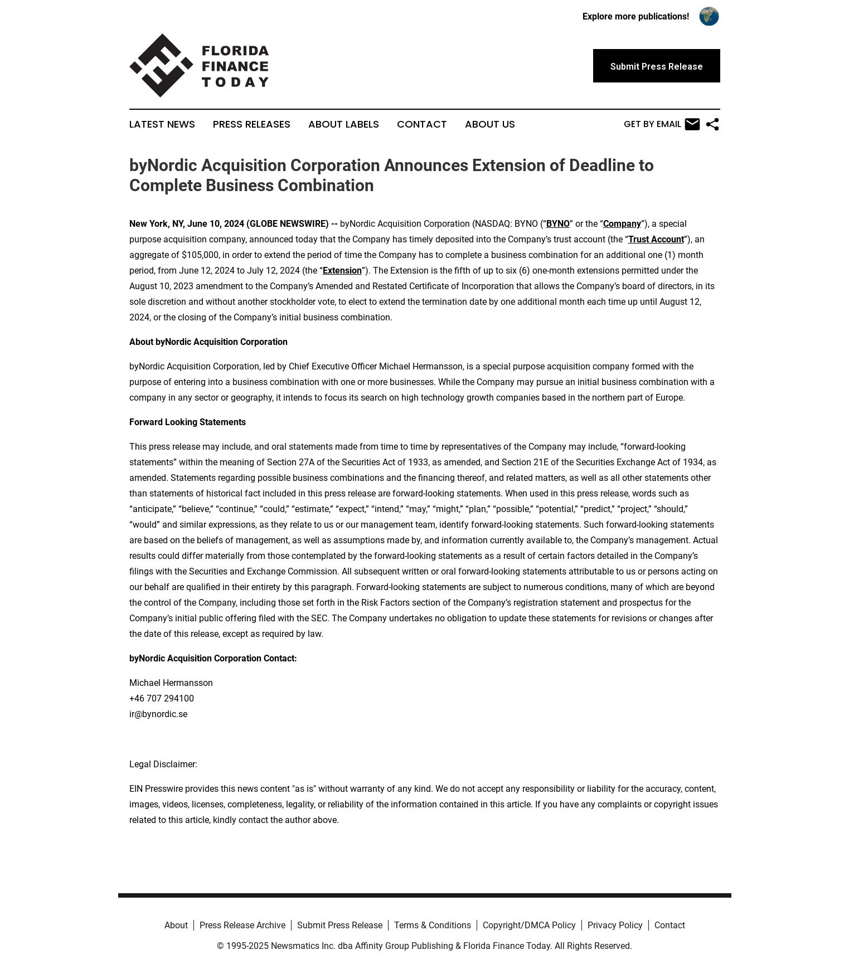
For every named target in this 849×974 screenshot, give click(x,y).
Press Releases (251, 124)
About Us (490, 124)
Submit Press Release (339, 925)
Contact (422, 124)
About (176, 925)
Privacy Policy (615, 925)
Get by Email (662, 124)
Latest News (162, 124)
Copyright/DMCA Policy (529, 925)
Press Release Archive (242, 925)
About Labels (343, 124)
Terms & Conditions (432, 925)
